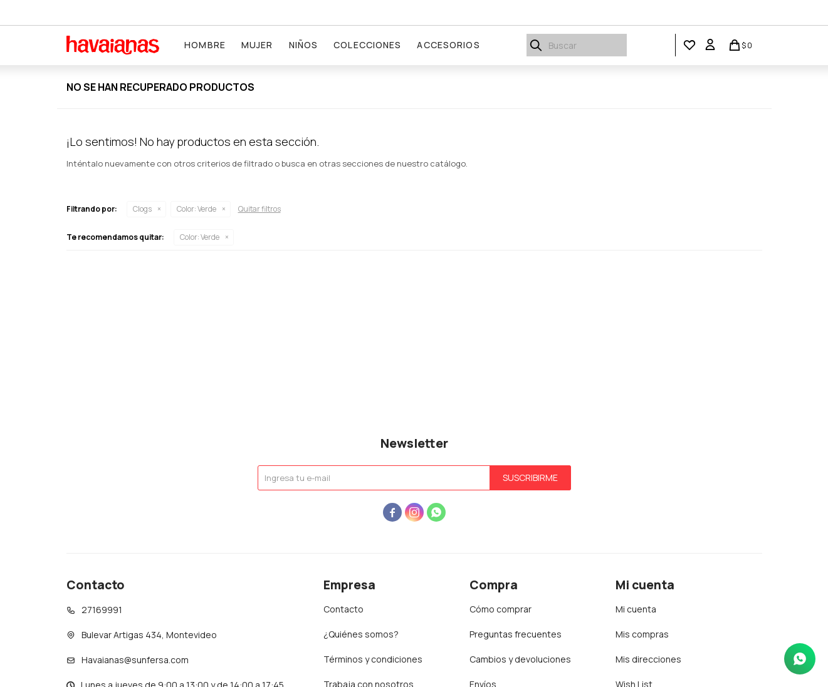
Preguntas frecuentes (515, 634)
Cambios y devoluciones (520, 659)
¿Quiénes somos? (361, 634)
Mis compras (642, 634)
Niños (303, 45)
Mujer (258, 45)
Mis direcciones (648, 659)
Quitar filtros (259, 209)
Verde (196, 209)
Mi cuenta (636, 609)
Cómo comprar (500, 609)
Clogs (142, 209)
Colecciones (368, 45)
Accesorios (448, 45)
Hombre (205, 45)
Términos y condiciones (372, 659)
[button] (689, 45)
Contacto (343, 609)
